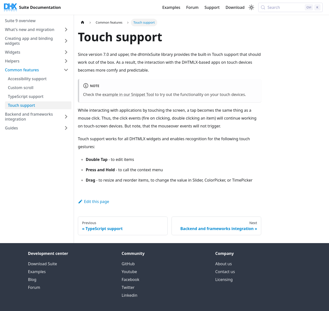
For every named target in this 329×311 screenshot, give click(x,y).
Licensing (224, 279)
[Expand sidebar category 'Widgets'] (66, 52)
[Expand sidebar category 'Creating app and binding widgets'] (66, 40)
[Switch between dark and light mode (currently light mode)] (251, 7)
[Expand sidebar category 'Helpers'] (66, 61)
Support (212, 7)
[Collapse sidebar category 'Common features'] (66, 70)
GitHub (128, 263)
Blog (32, 279)
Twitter (128, 287)
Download (234, 7)
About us (223, 263)
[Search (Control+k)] (290, 7)
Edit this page (93, 201)
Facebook (130, 279)
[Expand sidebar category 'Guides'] (66, 128)
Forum (192, 7)
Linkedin (130, 295)
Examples (171, 7)
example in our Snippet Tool (128, 94)
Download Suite (42, 263)
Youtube (129, 271)
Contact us (225, 271)
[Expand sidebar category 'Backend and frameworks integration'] (66, 116)
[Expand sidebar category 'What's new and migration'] (66, 29)
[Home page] (82, 22)
